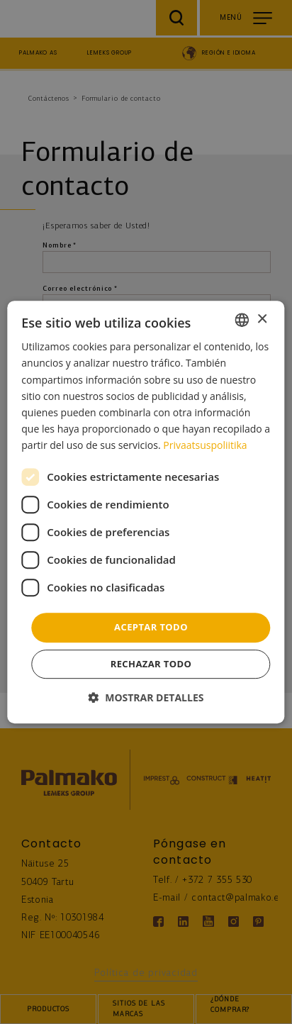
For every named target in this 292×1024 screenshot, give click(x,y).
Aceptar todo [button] (151, 626)
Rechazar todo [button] (151, 663)
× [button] (262, 319)
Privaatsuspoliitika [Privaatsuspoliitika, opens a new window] (205, 445)
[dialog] (145, 512)
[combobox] (242, 320)
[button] (146, 697)
